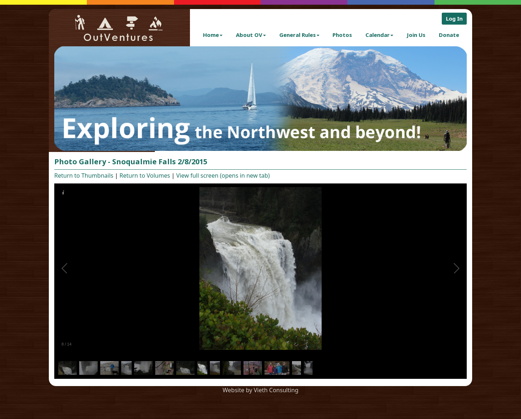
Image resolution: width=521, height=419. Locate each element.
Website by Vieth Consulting (260, 390)
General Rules (299, 34)
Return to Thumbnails (83, 175)
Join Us (416, 34)
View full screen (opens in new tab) (223, 175)
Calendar (379, 34)
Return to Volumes (144, 175)
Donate (449, 34)
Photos (342, 34)
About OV (251, 34)
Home (213, 34)
